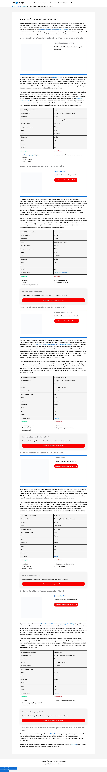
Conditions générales (59, 761)
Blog (72, 3)
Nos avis (53, 2)
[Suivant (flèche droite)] (6, 771)
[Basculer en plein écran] (6, 768)
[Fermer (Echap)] (15, 768)
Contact (44, 761)
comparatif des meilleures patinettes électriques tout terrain (53, 344)
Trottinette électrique (41, 2)
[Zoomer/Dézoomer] (2, 768)
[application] (47, 2)
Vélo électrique (63, 2)
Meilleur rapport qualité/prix (30, 155)
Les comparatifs (22, 6)
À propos (49, 761)
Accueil (14, 6)
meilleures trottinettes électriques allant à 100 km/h (53, 29)
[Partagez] (11, 768)
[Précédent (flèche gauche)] (2, 771)
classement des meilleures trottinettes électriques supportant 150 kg (54, 624)
